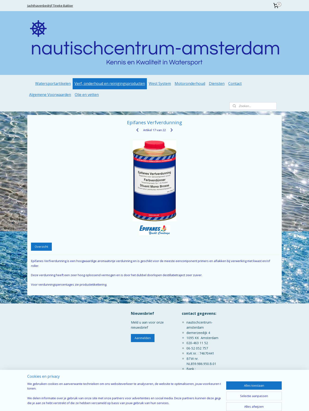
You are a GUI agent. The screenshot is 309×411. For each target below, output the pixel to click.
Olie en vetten (87, 94)
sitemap (147, 402)
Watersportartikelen (53, 83)
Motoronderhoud (190, 83)
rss (156, 402)
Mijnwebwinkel (214, 402)
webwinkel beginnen (174, 402)
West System (160, 83)
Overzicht (41, 246)
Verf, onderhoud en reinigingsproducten (109, 83)
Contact (235, 83)
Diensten (217, 83)
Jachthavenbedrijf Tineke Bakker (50, 5)
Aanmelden (143, 338)
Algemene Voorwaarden (50, 94)
